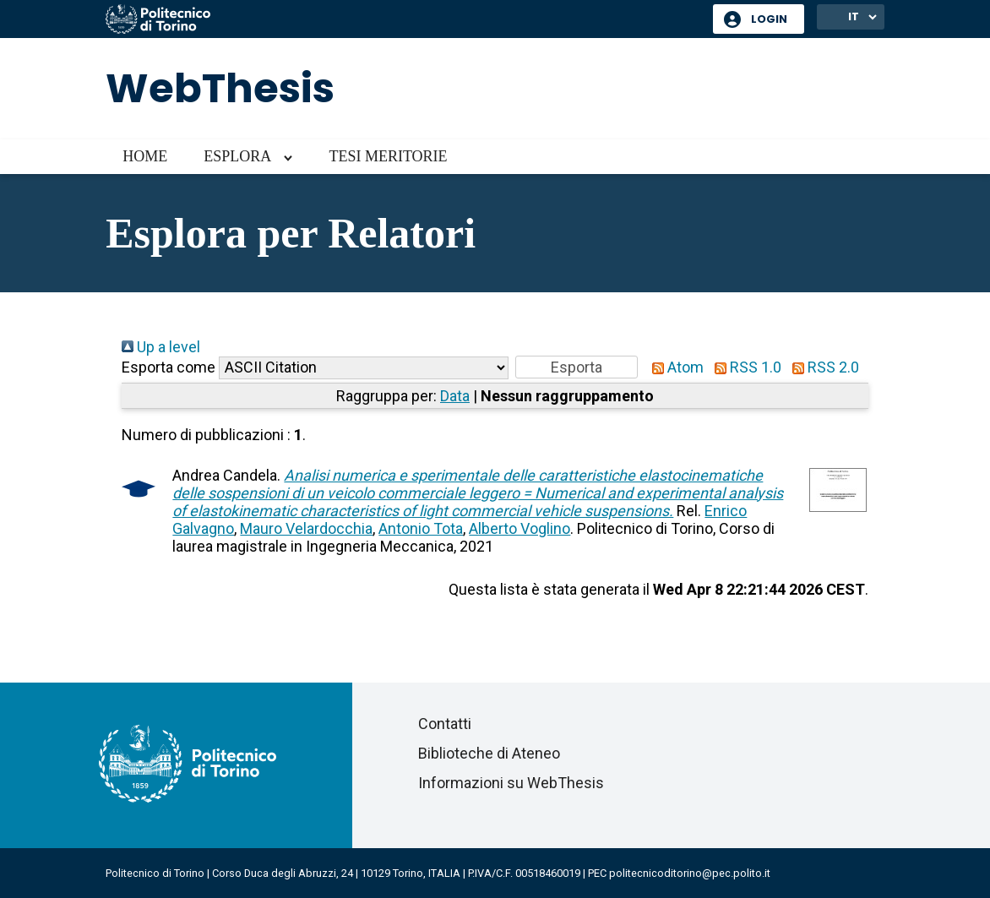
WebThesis (220, 88)
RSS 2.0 (822, 367)
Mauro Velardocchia (306, 528)
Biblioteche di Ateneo (489, 753)
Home (144, 156)
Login (769, 19)
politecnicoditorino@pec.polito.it (689, 873)
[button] (576, 367)
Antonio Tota (420, 528)
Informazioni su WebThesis (511, 783)
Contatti (444, 723)
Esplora (237, 156)
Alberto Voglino (519, 528)
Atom (674, 367)
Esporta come (168, 367)
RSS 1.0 (744, 367)
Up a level (161, 347)
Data (455, 396)
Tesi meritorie (388, 156)
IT (853, 16)
